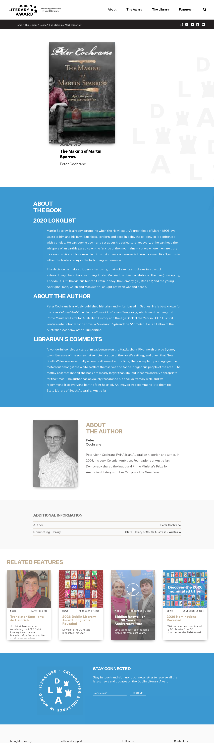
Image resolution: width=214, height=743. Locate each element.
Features (183, 10)
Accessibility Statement (189, 719)
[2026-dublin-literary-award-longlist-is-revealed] (81, 579)
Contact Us (181, 703)
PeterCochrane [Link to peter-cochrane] (94, 416)
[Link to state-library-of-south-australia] (151, 506)
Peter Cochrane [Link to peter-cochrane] (132, 95)
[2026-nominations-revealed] (185, 579)
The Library (159, 10)
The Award (134, 10)
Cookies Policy (183, 713)
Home (19, 25)
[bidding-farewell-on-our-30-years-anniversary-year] (133, 579)
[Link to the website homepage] (39, 10)
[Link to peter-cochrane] (55, 427)
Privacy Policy (182, 708)
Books (44, 25)
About (112, 10)
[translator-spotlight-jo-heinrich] (28, 579)
